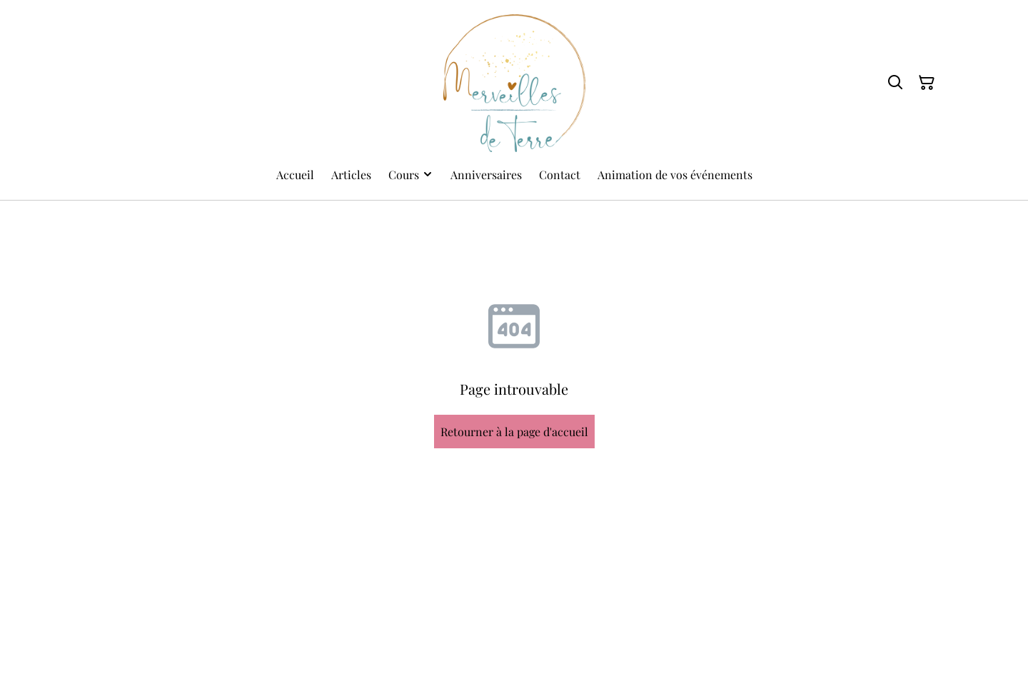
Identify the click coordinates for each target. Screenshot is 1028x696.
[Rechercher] (895, 83)
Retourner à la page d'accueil (514, 431)
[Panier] (926, 83)
